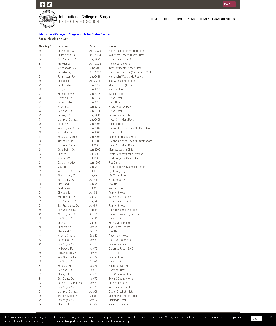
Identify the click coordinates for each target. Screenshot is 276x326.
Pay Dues (229, 4)
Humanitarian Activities (217, 19)
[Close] (271, 317)
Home (154, 19)
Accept (256, 318)
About (167, 19)
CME (180, 19)
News (191, 19)
